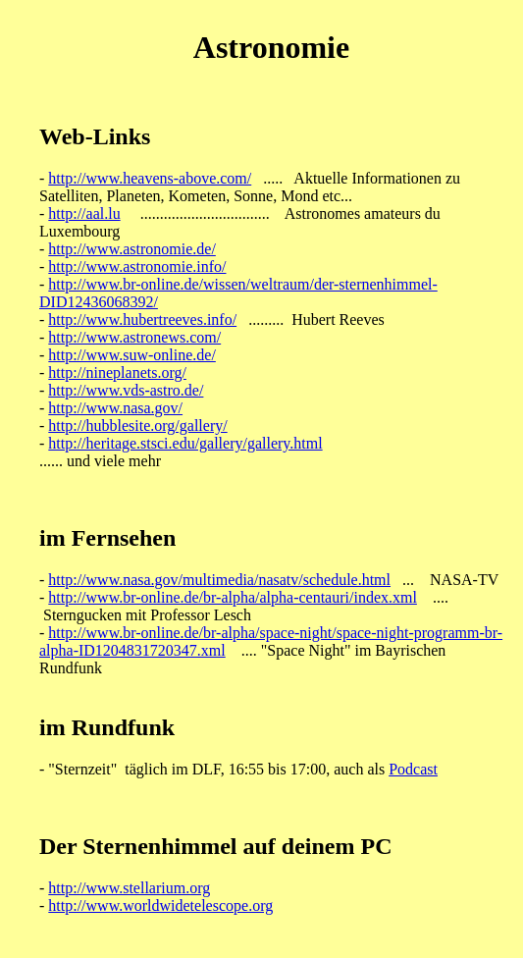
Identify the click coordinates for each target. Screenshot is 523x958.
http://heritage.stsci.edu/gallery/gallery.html (185, 443)
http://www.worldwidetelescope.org (160, 905)
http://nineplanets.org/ (117, 372)
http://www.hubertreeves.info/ (142, 319)
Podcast (413, 769)
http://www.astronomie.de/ (132, 248)
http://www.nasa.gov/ (115, 407)
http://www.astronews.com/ (134, 337)
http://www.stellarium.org (129, 887)
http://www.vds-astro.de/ (125, 390)
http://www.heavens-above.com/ (149, 178)
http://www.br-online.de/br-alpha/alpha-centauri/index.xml (232, 597)
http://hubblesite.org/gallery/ (137, 425)
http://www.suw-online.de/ (132, 354)
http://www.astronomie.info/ (137, 266)
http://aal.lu (84, 213)
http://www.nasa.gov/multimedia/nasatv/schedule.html (219, 579)
